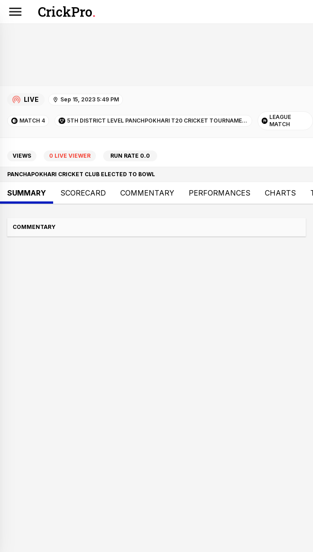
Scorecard (83, 192)
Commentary (147, 192)
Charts (280, 192)
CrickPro (66, 12)
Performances (219, 192)
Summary (26, 192)
